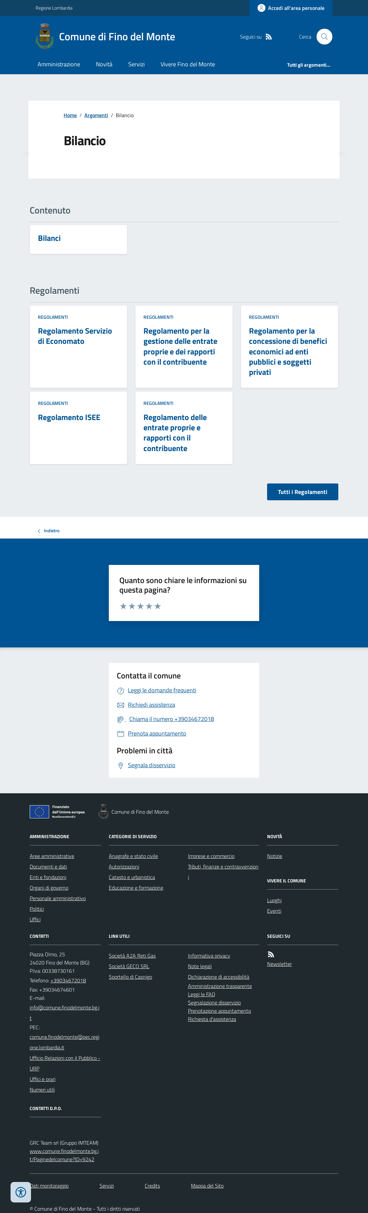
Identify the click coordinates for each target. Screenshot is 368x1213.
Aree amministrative (52, 856)
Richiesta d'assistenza (212, 1019)
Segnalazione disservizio (214, 1002)
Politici (37, 909)
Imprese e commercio (211, 856)
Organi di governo (49, 888)
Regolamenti (53, 316)
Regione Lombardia (54, 7)
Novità (104, 64)
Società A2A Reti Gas (132, 956)
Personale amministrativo (58, 898)
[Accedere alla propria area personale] (291, 8)
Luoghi (274, 900)
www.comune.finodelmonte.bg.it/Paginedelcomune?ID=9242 (64, 1155)
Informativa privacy (209, 956)
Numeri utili (42, 1090)
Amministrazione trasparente (220, 986)
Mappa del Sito (207, 1186)
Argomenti (96, 115)
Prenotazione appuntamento (219, 1011)
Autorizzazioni (124, 866)
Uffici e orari (42, 1079)
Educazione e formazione (136, 888)
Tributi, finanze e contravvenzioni (223, 872)
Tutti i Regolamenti (302, 491)
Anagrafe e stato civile (133, 856)
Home (70, 115)
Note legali (200, 966)
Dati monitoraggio (49, 1186)
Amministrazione (59, 64)
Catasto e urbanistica (132, 877)
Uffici (35, 919)
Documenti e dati (48, 866)
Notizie (274, 856)
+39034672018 (68, 980)
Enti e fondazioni (48, 877)
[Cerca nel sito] (321, 37)
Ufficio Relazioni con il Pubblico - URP (65, 1063)
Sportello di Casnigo (130, 977)
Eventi (274, 911)
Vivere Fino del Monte (188, 64)
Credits (152, 1186)
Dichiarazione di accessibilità (218, 977)
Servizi (136, 64)
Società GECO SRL (129, 966)
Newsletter (279, 964)
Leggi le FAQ (201, 994)
